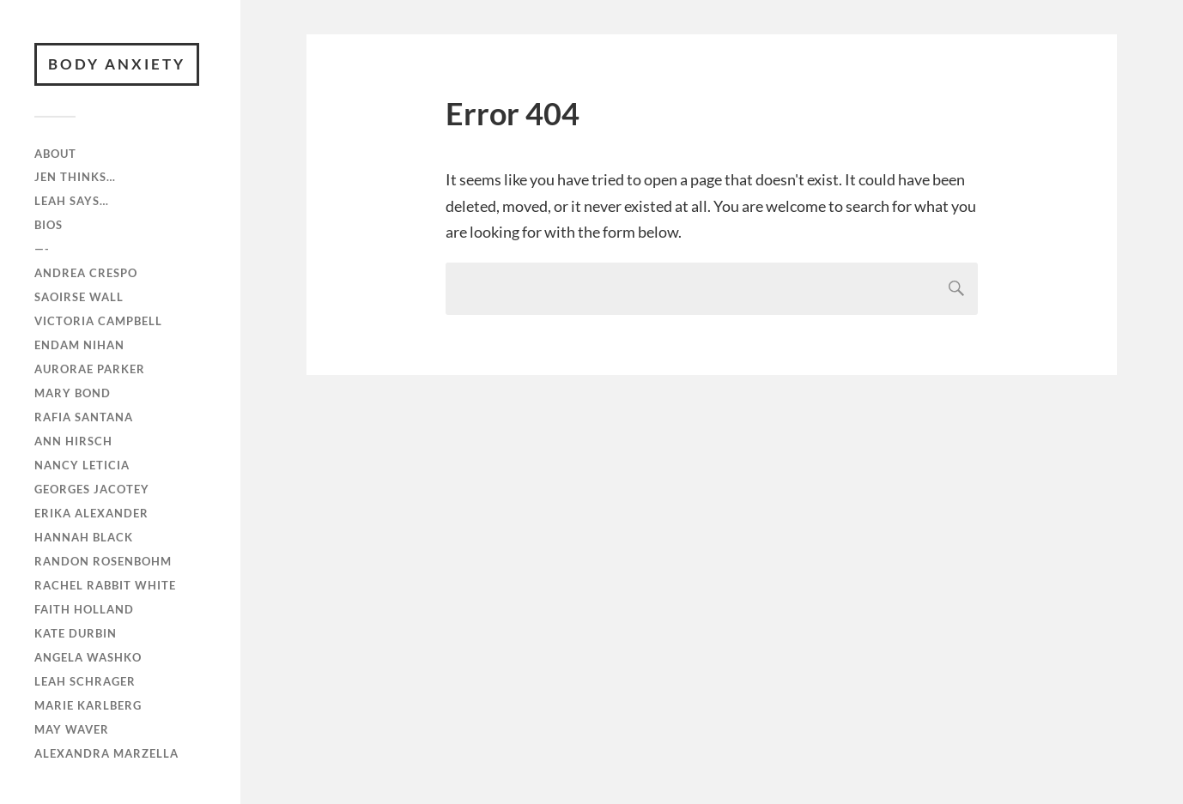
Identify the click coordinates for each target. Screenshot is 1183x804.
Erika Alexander (91, 513)
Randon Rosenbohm (103, 561)
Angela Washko (88, 657)
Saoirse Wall (79, 297)
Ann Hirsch (73, 441)
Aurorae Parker (89, 369)
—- (42, 249)
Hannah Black (83, 537)
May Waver (71, 729)
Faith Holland (84, 609)
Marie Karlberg (88, 705)
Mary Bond (72, 393)
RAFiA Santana (83, 417)
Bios (48, 225)
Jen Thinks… (75, 177)
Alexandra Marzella (106, 753)
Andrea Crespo (85, 273)
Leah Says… (71, 201)
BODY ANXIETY (116, 64)
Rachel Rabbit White (105, 585)
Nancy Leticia (82, 465)
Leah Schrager (85, 681)
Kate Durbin (75, 633)
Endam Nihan (79, 345)
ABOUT (55, 153)
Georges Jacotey (91, 489)
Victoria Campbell (98, 321)
